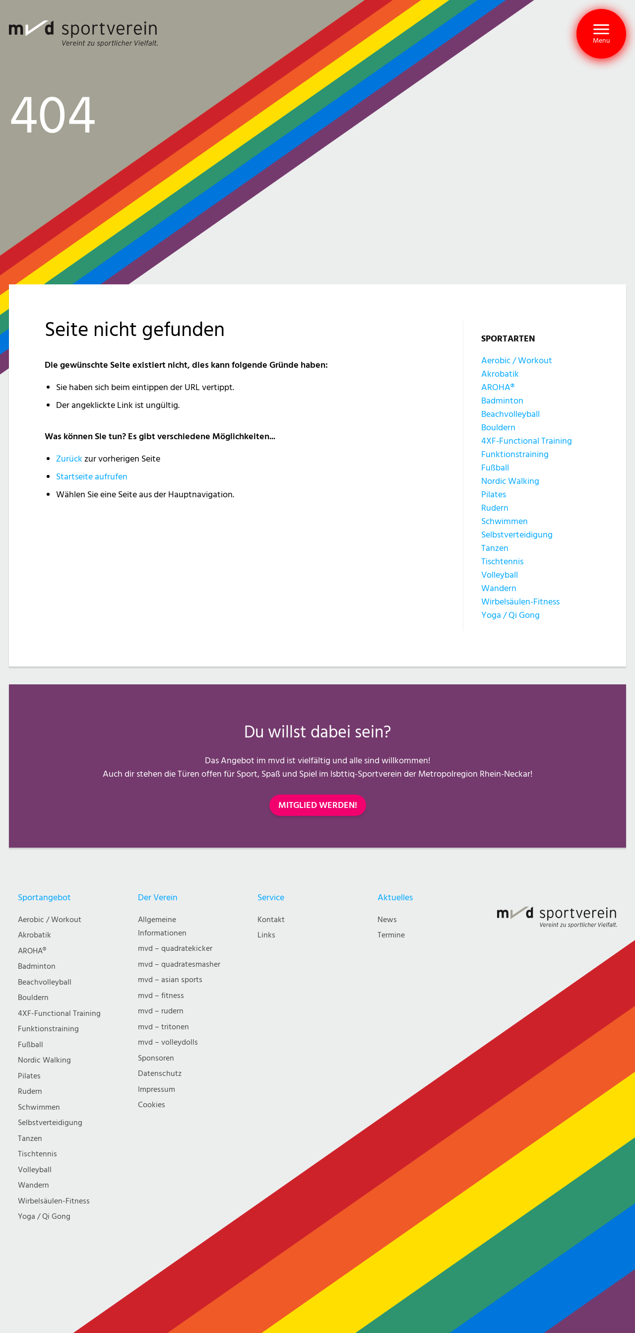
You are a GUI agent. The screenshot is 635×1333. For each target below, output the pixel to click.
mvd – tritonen (163, 1027)
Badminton (502, 401)
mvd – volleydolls (168, 1042)
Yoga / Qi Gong (510, 615)
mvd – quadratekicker (175, 948)
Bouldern (498, 427)
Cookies (151, 1105)
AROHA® (497, 387)
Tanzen (494, 548)
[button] (601, 34)
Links (266, 935)
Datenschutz (160, 1073)
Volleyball (499, 575)
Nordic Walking (510, 481)
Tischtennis (502, 561)
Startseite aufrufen (91, 476)
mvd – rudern (161, 1011)
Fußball (495, 468)
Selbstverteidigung (517, 535)
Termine (391, 935)
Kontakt (271, 920)
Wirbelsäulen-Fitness (520, 602)
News (387, 920)
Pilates (493, 494)
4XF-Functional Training (526, 441)
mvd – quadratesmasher (179, 964)
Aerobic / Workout (516, 360)
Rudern (494, 508)
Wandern (498, 588)
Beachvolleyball (510, 414)
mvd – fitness (161, 996)
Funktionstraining (515, 454)
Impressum (156, 1089)
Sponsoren (156, 1058)
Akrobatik (500, 374)
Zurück (69, 459)
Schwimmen (504, 521)
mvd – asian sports (170, 980)
